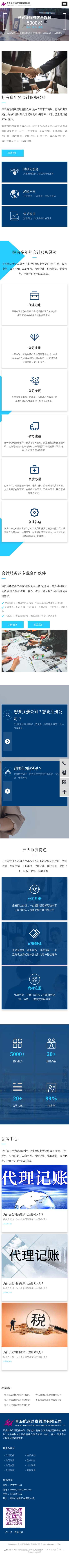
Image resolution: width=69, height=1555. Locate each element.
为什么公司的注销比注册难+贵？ (23, 1214)
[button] (64, 4)
